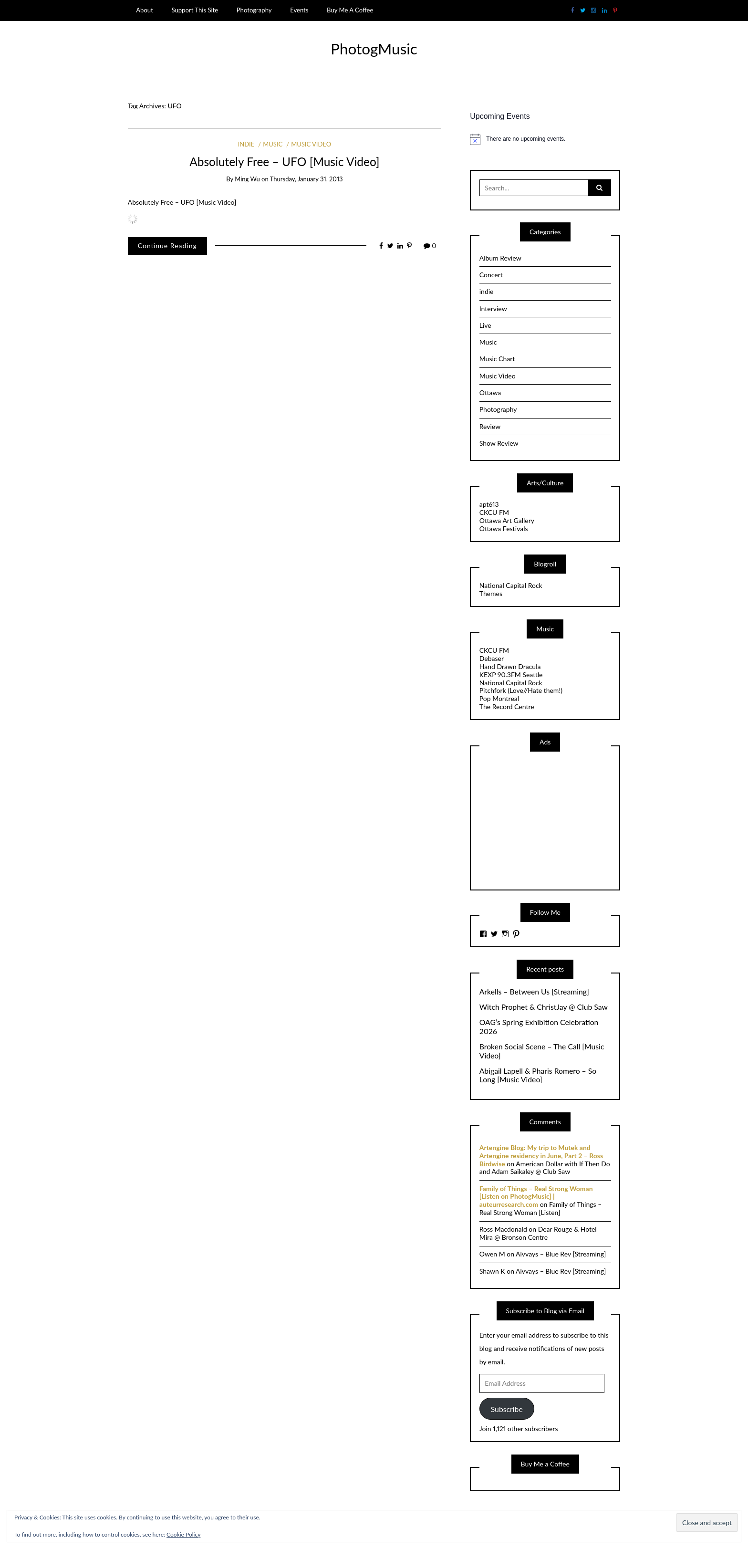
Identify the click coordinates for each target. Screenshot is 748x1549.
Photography (254, 10)
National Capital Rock (510, 585)
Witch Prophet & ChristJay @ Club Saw (543, 1007)
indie (246, 144)
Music (272, 144)
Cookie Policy (183, 1534)
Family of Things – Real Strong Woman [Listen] (540, 1208)
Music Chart (497, 359)
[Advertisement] (551, 819)
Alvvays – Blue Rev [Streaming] (561, 1254)
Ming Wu (247, 179)
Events (299, 10)
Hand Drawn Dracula (510, 666)
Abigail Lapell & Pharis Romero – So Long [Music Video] (537, 1075)
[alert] (545, 139)
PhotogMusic (374, 49)
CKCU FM (494, 512)
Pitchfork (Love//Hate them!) (520, 690)
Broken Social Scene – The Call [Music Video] (541, 1051)
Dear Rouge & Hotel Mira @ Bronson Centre (538, 1233)
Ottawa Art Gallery (506, 520)
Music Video (311, 144)
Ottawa (490, 392)
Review (489, 426)
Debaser (491, 658)
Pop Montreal (499, 698)
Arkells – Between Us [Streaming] (534, 991)
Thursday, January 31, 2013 (306, 179)
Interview (493, 308)
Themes (490, 593)
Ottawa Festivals (503, 528)
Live (485, 325)
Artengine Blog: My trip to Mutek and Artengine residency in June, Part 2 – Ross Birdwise (541, 1155)
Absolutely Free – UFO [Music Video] (284, 161)
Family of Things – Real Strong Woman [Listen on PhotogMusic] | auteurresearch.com (536, 1196)
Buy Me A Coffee (350, 10)
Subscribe (507, 1408)
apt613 (489, 504)
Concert (491, 275)
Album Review (500, 258)
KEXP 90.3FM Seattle (511, 674)
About (144, 10)
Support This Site (194, 10)
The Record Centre (506, 706)
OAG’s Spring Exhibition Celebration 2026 (539, 1027)
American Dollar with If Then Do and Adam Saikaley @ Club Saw (544, 1168)
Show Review (499, 443)
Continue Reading (167, 245)
